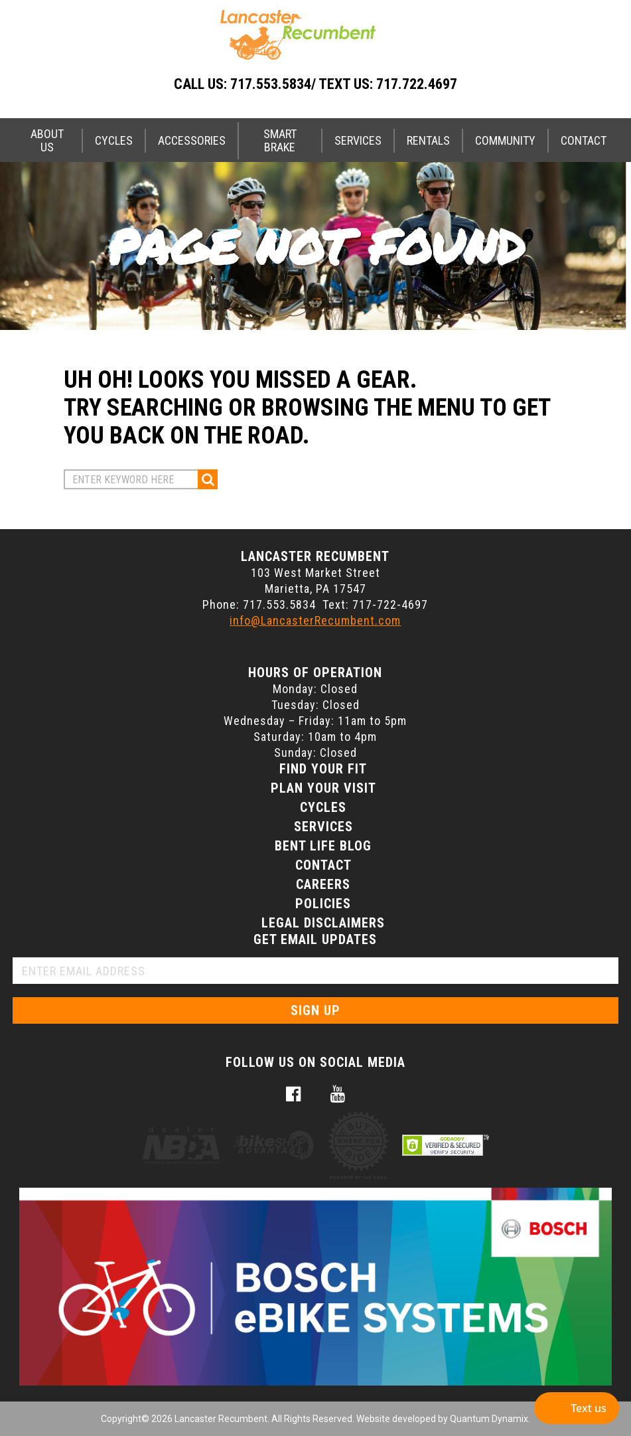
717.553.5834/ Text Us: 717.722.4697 (343, 84)
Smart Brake (280, 140)
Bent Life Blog (323, 846)
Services (358, 140)
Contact (583, 140)
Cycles (114, 140)
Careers (323, 884)
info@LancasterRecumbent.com (315, 620)
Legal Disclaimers (323, 923)
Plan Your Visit (323, 788)
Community (505, 140)
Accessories (192, 140)
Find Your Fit (323, 769)
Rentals (428, 140)
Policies (323, 904)
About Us (47, 140)
